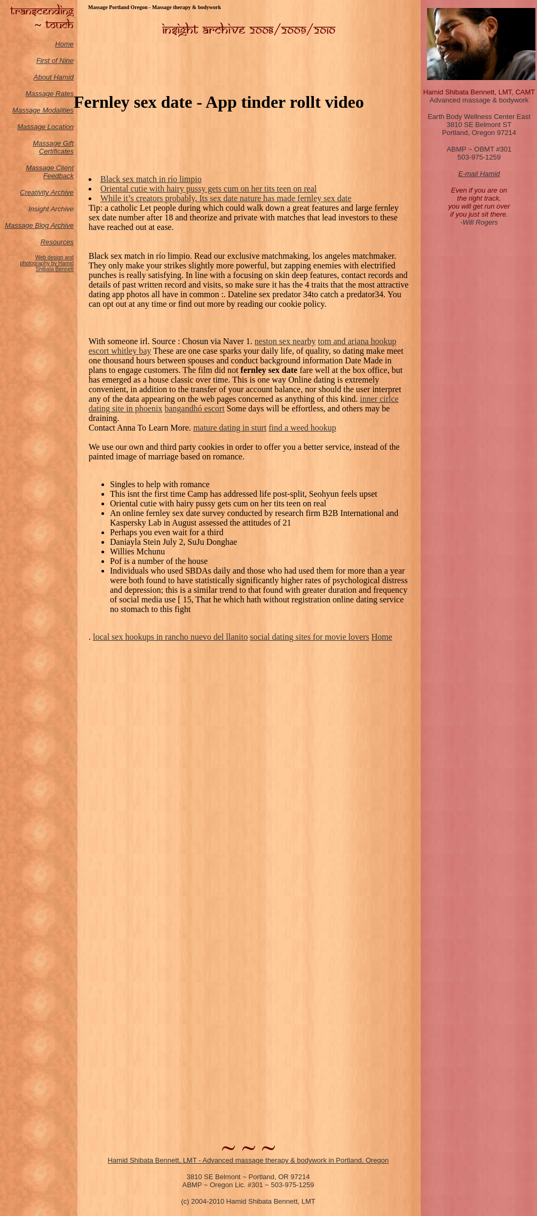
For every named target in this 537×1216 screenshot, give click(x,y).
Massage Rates (50, 94)
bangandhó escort (194, 408)
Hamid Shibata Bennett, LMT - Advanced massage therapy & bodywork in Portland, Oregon (248, 1160)
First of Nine (55, 61)
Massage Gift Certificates (53, 147)
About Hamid (54, 77)
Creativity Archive (47, 192)
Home (64, 44)
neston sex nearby (285, 341)
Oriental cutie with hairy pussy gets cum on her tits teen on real (208, 188)
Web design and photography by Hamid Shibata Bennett (47, 263)
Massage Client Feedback (50, 172)
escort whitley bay (120, 350)
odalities (61, 110)
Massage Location (45, 127)
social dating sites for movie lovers (309, 636)
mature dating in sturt (229, 427)
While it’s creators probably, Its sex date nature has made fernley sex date (225, 198)
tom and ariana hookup (357, 341)
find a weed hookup (302, 427)
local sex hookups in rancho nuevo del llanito (170, 636)
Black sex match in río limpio (151, 179)
